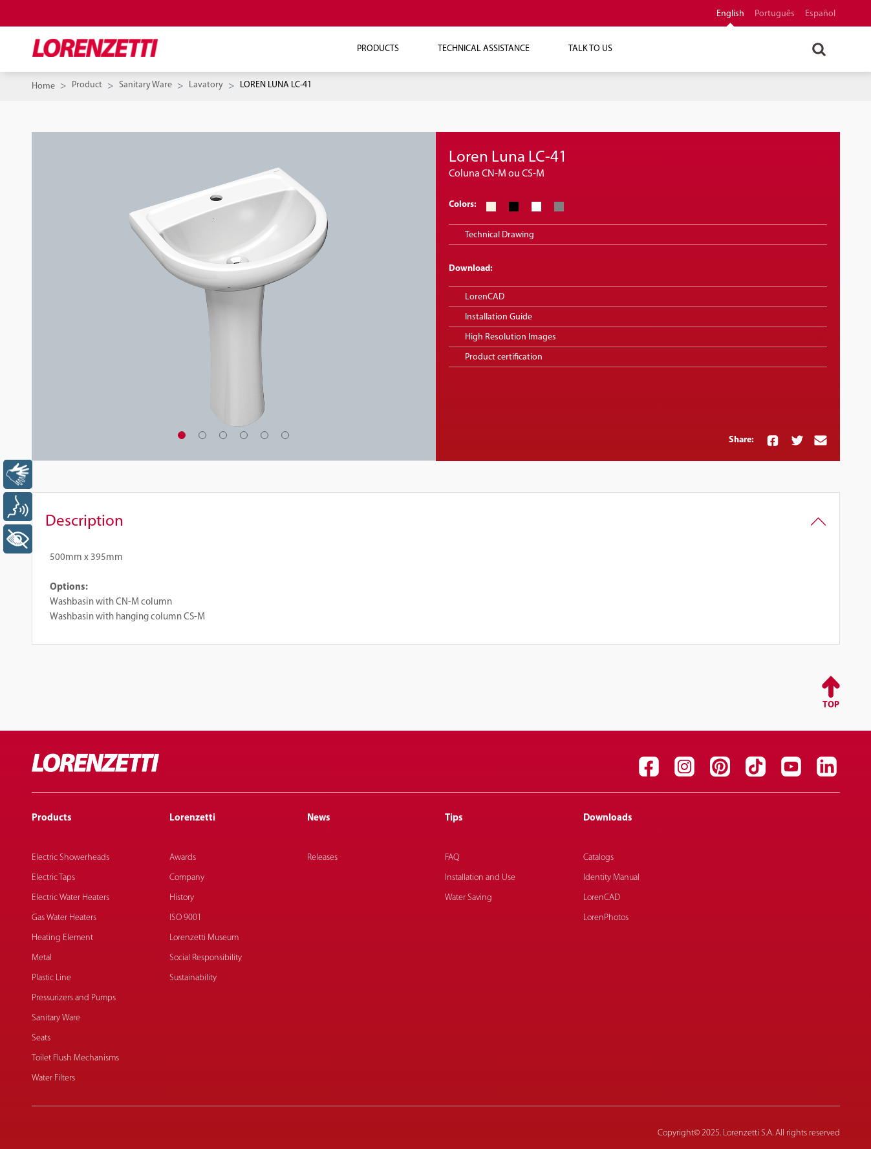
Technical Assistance (484, 49)
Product (87, 85)
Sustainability (193, 978)
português (775, 14)
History (181, 898)
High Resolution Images (510, 337)
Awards (182, 858)
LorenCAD (484, 297)
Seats (41, 1038)
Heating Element (62, 938)
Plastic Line (51, 978)
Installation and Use (480, 878)
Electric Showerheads (70, 858)
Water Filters (53, 1078)
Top (831, 705)
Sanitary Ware (145, 85)
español (820, 14)
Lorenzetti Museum (204, 938)
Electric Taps (53, 878)
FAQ (452, 858)
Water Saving (468, 898)
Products (378, 49)
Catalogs (598, 858)
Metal (42, 958)
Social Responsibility (205, 958)
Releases (322, 858)
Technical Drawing (499, 235)
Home (43, 86)
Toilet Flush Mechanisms (75, 1058)
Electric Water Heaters (70, 898)
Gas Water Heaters (64, 918)
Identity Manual (611, 878)
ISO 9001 (185, 918)
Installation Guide (498, 317)
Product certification (504, 357)
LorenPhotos (606, 918)
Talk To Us (590, 49)
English (730, 14)
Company (186, 878)
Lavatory (206, 85)
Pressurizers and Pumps (74, 998)
